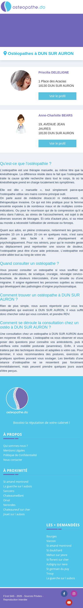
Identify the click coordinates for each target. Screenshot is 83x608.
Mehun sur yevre (56, 555)
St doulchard (54, 550)
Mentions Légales (14, 450)
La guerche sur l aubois (17, 486)
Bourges (51, 536)
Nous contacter (12, 460)
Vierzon (51, 541)
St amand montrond (15, 482)
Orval (6, 500)
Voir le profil (57, 96)
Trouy (50, 573)
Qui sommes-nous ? (15, 446)
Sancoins (8, 491)
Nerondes (9, 505)
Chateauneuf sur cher (16, 509)
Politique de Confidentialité (20, 455)
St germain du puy (57, 569)
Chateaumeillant (13, 496)
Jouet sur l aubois (14, 514)
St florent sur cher (57, 560)
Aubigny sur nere (57, 564)
